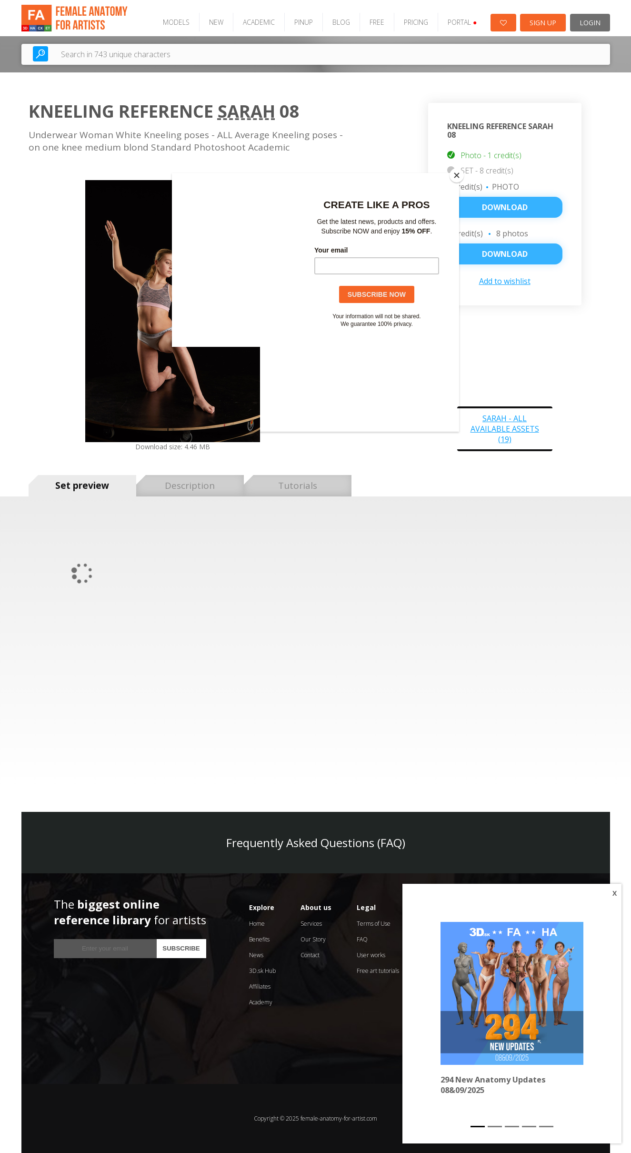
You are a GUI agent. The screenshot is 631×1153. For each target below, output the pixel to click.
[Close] (457, 175)
